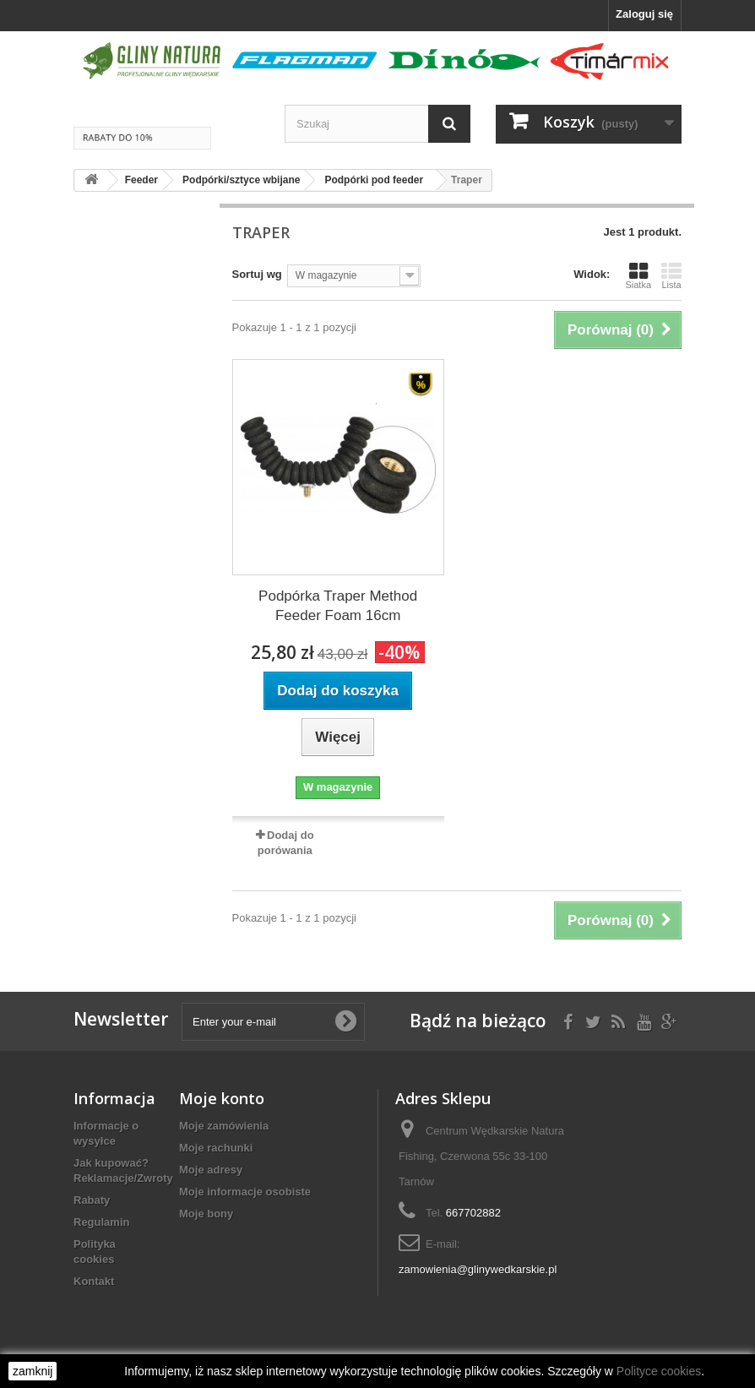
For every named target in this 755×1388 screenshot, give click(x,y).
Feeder (141, 180)
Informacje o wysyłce (106, 1133)
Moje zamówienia (224, 1125)
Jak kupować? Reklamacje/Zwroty (123, 1170)
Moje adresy (210, 1169)
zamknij (32, 1371)
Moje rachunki (216, 1147)
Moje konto (221, 1098)
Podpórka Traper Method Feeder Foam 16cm (337, 605)
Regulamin (101, 1222)
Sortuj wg (257, 274)
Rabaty (91, 1200)
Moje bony (206, 1213)
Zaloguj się (644, 14)
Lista (671, 275)
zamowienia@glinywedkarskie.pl (478, 1269)
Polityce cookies (658, 1371)
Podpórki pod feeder (373, 180)
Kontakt (93, 1281)
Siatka (638, 275)
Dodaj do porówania (286, 843)
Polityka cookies (94, 1252)
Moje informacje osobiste (245, 1191)
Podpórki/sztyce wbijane (241, 180)
